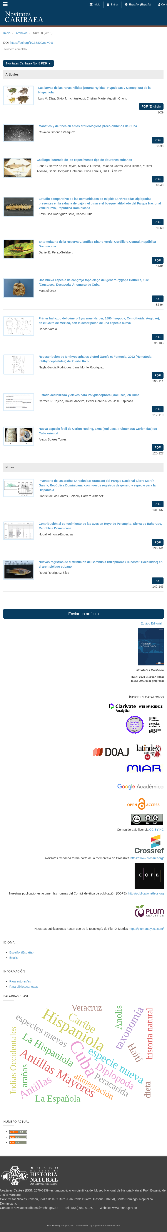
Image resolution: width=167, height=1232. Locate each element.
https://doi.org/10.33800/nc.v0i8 (31, 42)
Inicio (95, 4)
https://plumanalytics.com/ (146, 928)
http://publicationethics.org (146, 893)
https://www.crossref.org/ (147, 858)
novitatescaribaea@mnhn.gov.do (36, 1208)
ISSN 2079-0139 (37, 1190)
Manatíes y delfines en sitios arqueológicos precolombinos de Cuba (88, 126)
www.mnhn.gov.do (124, 1208)
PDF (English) (151, 106)
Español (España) (138, 4)
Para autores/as (20, 981)
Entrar (112, 4)
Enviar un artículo (83, 614)
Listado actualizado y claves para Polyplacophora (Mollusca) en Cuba (89, 395)
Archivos (21, 33)
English (14, 957)
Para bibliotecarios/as (23, 986)
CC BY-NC (156, 829)
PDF (158, 140)
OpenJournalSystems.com (107, 1225)
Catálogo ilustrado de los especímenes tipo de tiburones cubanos (84, 160)
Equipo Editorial (152, 623)
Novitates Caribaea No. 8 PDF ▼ (28, 63)
